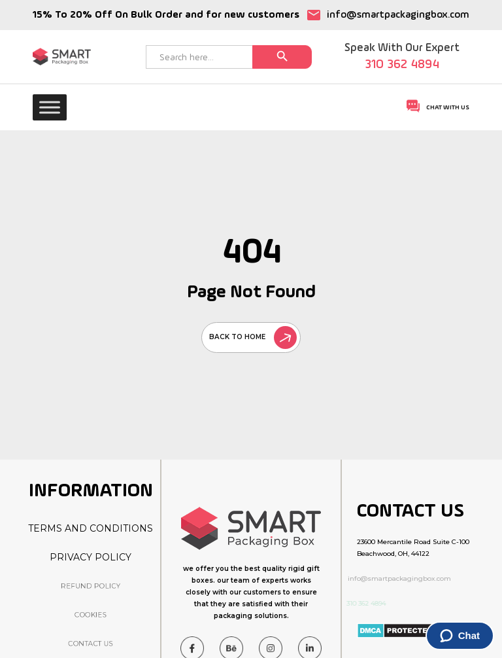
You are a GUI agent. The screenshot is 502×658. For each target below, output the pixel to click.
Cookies (91, 614)
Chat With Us (438, 106)
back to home (253, 337)
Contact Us (90, 644)
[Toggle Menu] (49, 107)
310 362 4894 (402, 64)
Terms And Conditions (90, 528)
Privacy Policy (90, 557)
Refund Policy (90, 586)
